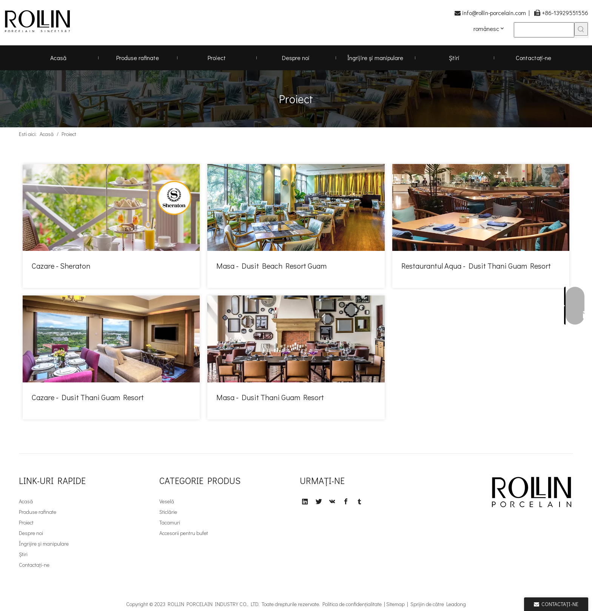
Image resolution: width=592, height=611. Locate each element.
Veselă (166, 501)
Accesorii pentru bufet (183, 533)
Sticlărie (168, 511)
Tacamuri (169, 522)
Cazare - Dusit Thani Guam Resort (88, 397)
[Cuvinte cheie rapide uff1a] (581, 29)
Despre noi (31, 533)
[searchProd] (544, 29)
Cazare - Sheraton (61, 266)
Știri (23, 554)
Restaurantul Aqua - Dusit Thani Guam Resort (476, 266)
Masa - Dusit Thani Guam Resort (270, 397)
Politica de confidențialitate (352, 604)
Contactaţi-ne (34, 564)
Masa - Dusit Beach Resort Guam (271, 266)
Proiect (26, 522)
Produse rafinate (37, 511)
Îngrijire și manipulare (44, 543)
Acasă (26, 501)
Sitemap (395, 604)
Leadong (456, 604)
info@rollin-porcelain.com (494, 13)
